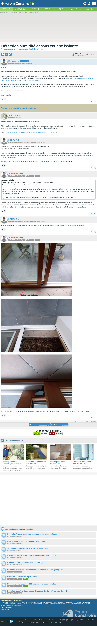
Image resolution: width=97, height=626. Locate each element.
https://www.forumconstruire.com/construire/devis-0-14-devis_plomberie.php (32, 132)
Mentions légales (43, 620)
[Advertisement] (48, 500)
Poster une (59, 425)
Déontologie (75, 620)
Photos (34, 9)
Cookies (20, 621)
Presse (69, 620)
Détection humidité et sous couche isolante (39, 46)
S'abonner (90, 54)
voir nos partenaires (5, 609)
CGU (64, 620)
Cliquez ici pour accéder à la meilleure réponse (19, 108)
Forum (5, 9)
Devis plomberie (10, 462)
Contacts (20, 620)
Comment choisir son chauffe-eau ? (82, 463)
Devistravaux (61, 8)
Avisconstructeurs (75, 8)
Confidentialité (90, 620)
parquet (75, 76)
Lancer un (39, 425)
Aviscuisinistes (90, 8)
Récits (20, 8)
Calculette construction (55, 620)
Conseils (48, 9)
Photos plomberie (57, 462)
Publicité (82, 620)
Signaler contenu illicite (31, 620)
